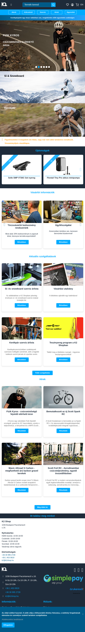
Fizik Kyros (22, 39)
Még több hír (42, 506)
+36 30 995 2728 (8, 554)
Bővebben (21, 241)
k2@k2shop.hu (8, 559)
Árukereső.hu (76, 592)
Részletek (22, 430)
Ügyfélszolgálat (63, 224)
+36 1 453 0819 (8, 556)
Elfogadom (8, 626)
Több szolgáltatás (42, 372)
